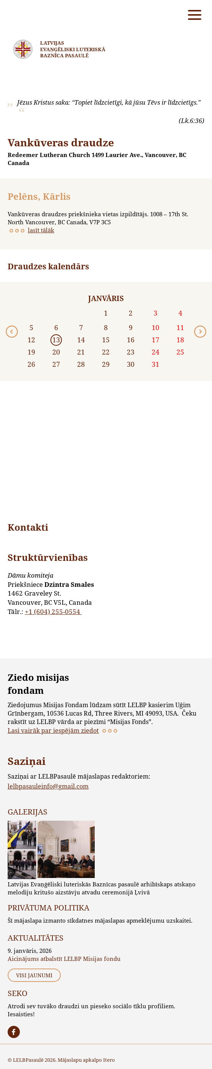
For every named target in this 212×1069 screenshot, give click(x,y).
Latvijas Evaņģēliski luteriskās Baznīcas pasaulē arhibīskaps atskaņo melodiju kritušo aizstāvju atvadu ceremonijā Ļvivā (102, 888)
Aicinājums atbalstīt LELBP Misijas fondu (64, 958)
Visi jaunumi (34, 975)
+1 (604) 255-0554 (53, 611)
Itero (109, 1059)
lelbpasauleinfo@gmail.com (48, 786)
